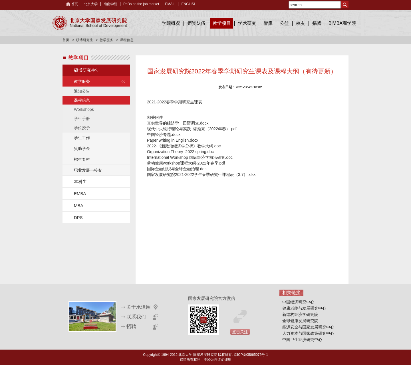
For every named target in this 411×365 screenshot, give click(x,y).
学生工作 (82, 137)
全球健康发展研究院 (300, 320)
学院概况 (171, 23)
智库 (268, 23)
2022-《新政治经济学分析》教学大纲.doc (184, 146)
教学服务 (106, 40)
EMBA (80, 193)
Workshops (84, 109)
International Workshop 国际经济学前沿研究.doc (190, 157)
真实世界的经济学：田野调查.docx (177, 123)
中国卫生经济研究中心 (302, 339)
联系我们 (136, 317)
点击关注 (240, 332)
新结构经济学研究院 (300, 314)
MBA (78, 205)
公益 (284, 23)
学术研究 (247, 23)
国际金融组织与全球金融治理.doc (176, 169)
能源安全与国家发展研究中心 (308, 327)
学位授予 (82, 127)
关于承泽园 (138, 307)
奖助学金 (82, 148)
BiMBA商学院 (342, 23)
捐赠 (316, 23)
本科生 (80, 181)
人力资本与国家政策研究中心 (308, 333)
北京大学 (91, 4)
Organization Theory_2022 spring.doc (180, 151)
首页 (74, 4)
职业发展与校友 (88, 170)
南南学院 (110, 4)
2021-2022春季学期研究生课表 (174, 102)
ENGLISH (188, 4)
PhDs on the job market (141, 4)
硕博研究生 (84, 40)
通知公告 (82, 91)
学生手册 (82, 118)
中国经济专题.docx (163, 134)
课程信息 (82, 100)
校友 (300, 23)
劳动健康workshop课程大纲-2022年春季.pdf (186, 163)
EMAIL (170, 4)
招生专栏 (82, 159)
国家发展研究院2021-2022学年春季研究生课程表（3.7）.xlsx (201, 174)
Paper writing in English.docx (172, 140)
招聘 (131, 326)
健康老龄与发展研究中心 (304, 308)
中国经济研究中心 (298, 302)
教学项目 (222, 23)
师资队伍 (196, 23)
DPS (78, 217)
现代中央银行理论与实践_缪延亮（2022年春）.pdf (192, 129)
